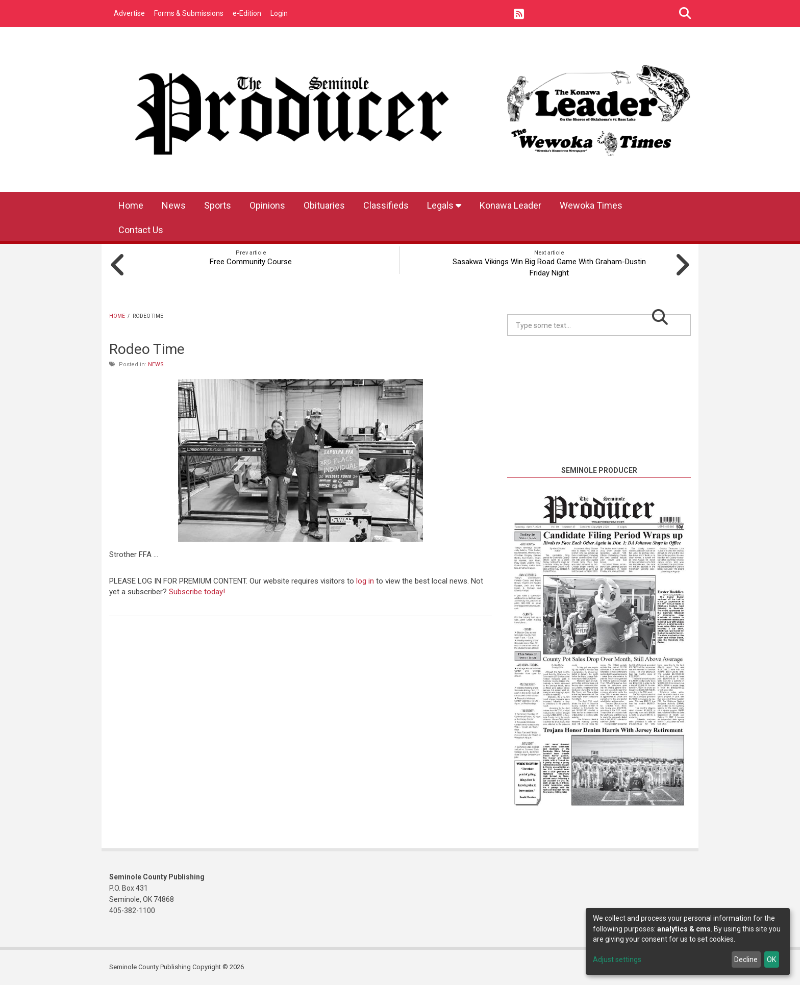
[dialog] (688, 941)
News (174, 205)
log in (365, 581)
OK (771, 959)
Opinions (267, 205)
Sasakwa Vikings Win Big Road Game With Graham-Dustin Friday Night (549, 267)
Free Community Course (251, 261)
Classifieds (386, 205)
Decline (746, 959)
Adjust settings (617, 959)
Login (279, 13)
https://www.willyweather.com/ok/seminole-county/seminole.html (599, 452)
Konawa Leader (510, 205)
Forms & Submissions (188, 13)
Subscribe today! (197, 591)
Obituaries (324, 205)
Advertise (129, 13)
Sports (217, 205)
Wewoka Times (591, 205)
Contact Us (140, 229)
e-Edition (247, 13)
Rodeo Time (147, 349)
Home (130, 205)
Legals (444, 205)
